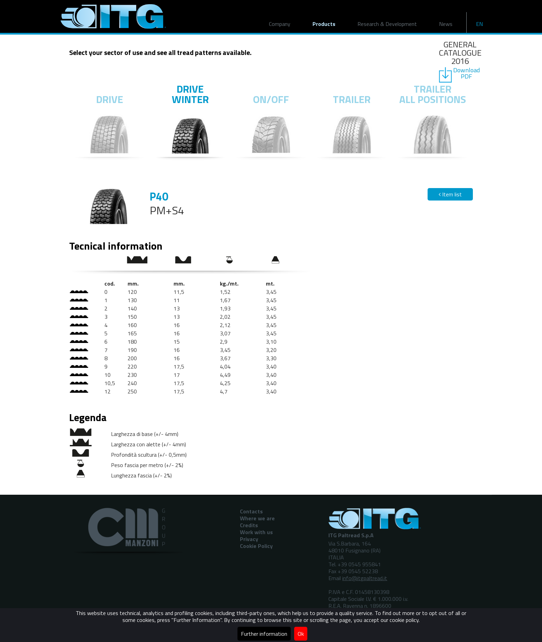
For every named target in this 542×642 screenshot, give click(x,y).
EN (479, 24)
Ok (301, 634)
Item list (450, 194)
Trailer (352, 99)
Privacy (249, 539)
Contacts (251, 511)
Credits (249, 525)
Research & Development (387, 24)
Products (323, 24)
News (445, 24)
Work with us (256, 532)
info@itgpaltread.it (364, 578)
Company (279, 24)
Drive (109, 99)
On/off (271, 99)
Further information (264, 634)
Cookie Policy (256, 545)
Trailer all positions (432, 94)
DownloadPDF (466, 73)
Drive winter (190, 94)
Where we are (257, 518)
